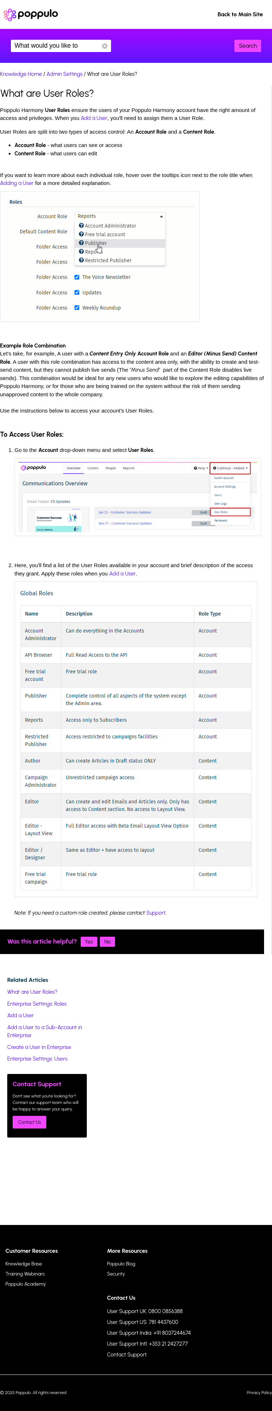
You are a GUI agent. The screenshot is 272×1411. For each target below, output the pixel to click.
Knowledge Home (21, 74)
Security (116, 1274)
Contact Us (29, 1122)
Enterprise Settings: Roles (37, 1004)
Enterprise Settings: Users (37, 1059)
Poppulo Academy (25, 1284)
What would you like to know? (60, 45)
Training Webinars (24, 1274)
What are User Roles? (32, 992)
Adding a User (17, 183)
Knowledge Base (23, 1264)
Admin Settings (65, 74)
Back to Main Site (240, 14)
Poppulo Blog (121, 1264)
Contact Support (127, 1354)
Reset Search (105, 46)
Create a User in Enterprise (39, 1047)
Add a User (94, 118)
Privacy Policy (259, 1392)
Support (155, 913)
